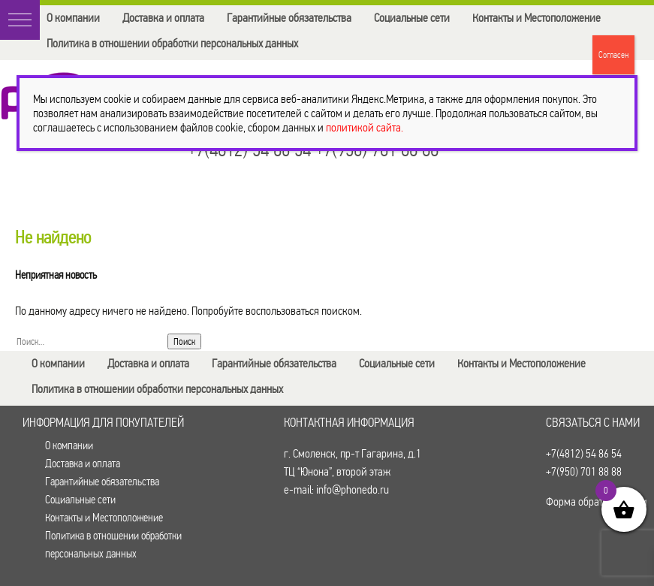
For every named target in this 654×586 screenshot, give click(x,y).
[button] (20, 20)
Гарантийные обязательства (289, 18)
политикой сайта (363, 127)
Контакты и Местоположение (536, 18)
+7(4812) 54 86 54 (584, 453)
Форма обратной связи (596, 501)
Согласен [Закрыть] (613, 55)
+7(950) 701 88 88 (584, 471)
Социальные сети (412, 18)
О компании (73, 18)
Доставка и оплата (163, 18)
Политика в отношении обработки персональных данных (172, 43)
